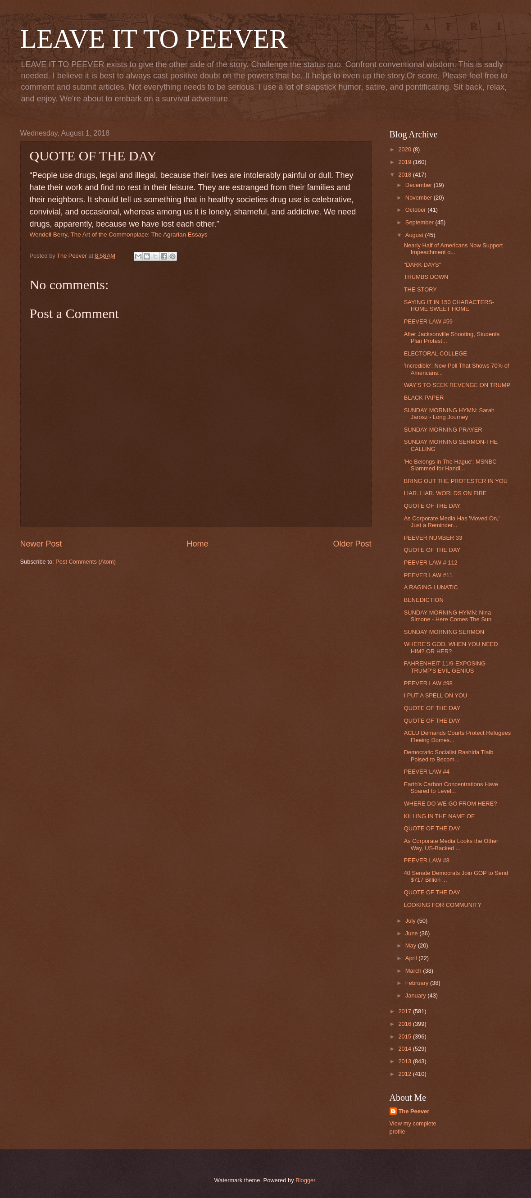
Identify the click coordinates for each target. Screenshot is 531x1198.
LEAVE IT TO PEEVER (154, 39)
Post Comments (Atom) (85, 561)
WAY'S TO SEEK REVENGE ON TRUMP (457, 385)
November (419, 197)
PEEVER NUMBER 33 (433, 537)
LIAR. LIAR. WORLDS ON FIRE (445, 493)
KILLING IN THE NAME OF (439, 816)
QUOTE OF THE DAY (432, 505)
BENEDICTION (424, 600)
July (411, 920)
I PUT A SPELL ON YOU (435, 695)
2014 (405, 1048)
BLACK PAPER (424, 397)
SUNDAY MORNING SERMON (444, 632)
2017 (405, 1011)
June (412, 933)
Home (197, 543)
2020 (405, 149)
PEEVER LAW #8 (426, 860)
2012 (405, 1073)
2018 (405, 174)
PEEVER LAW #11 (428, 575)
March (414, 970)
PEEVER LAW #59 (428, 321)
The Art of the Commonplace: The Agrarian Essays (138, 234)
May (411, 945)
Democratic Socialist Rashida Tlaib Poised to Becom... (449, 755)
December (419, 185)
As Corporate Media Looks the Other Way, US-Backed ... (451, 844)
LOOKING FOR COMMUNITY (442, 905)
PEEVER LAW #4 (426, 771)
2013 (405, 1061)
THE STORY (420, 289)
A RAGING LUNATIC (431, 587)
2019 (405, 162)
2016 (405, 1023)
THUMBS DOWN (426, 276)
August (415, 235)
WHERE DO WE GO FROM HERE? (450, 803)
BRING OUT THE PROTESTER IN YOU (456, 481)
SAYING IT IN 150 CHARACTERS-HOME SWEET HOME (449, 305)
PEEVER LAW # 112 (431, 562)
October (416, 209)
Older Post (352, 543)
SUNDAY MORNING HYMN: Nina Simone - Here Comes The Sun (447, 616)
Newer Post (41, 543)
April (411, 958)
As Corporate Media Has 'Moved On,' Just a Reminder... (451, 521)
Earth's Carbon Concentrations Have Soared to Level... (451, 787)
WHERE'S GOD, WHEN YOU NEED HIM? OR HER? (451, 647)
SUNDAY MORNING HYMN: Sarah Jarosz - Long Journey (449, 413)
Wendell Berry (49, 234)
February (417, 982)
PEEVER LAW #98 (428, 683)
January (416, 995)
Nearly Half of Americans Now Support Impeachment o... (453, 248)
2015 (405, 1036)
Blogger (305, 1180)
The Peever (414, 1111)
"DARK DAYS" (422, 264)
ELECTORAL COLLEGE (435, 353)
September (420, 222)
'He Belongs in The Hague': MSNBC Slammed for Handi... (450, 465)
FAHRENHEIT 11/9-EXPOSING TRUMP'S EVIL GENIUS (445, 667)
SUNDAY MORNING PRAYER (443, 429)
